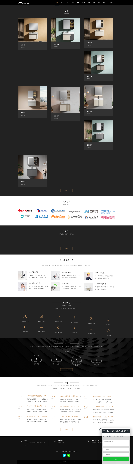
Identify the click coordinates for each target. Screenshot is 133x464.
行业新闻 (70, 394)
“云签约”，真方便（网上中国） (69, 426)
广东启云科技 (66, 462)
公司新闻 (77, 394)
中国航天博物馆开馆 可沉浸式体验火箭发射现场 (74, 416)
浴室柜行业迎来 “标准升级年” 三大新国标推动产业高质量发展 (45, 414)
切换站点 (111, 2)
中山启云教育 (72, 462)
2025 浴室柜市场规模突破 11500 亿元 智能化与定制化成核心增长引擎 (48, 404)
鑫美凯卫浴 (23, 2)
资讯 (68, 2)
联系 (104, 2)
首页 (57, 2)
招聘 (83, 2)
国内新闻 (62, 394)
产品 (73, 2)
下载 (94, 2)
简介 (62, 2)
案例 (78, 2)
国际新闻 (55, 394)
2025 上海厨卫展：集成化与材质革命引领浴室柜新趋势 (76, 406)
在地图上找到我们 (95, 440)
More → (66, 190)
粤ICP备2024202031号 (71, 451)
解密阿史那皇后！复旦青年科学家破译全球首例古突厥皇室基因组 (46, 425)
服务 (89, 2)
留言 (99, 2)
